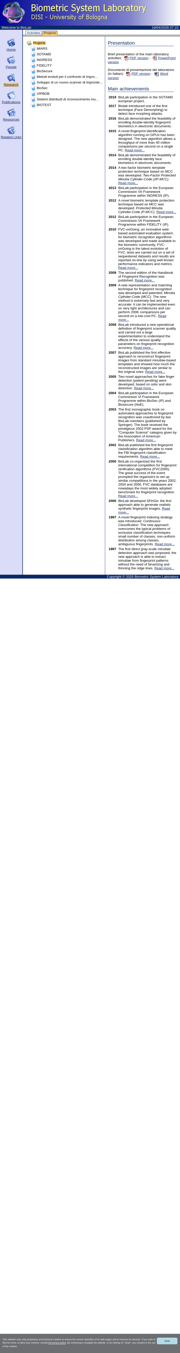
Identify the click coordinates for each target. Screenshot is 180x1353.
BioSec (42, 88)
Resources (11, 119)
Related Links (11, 137)
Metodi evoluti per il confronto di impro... (67, 77)
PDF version (136, 58)
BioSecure (45, 71)
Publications (11, 102)
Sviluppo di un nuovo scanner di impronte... (70, 82)
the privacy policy (57, 1342)
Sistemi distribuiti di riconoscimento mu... (68, 99)
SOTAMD (44, 54)
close (167, 1341)
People (11, 67)
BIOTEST (44, 105)
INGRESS (44, 60)
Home (11, 49)
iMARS (42, 48)
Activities (33, 33)
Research (11, 85)
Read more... (135, 150)
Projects (50, 33)
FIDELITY (44, 65)
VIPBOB (43, 94)
